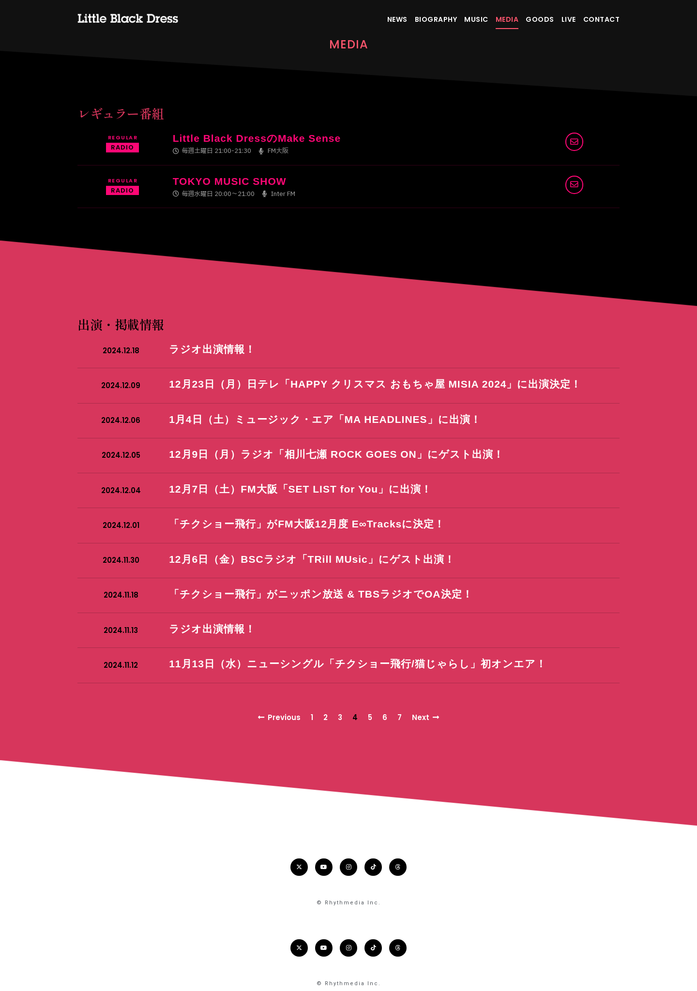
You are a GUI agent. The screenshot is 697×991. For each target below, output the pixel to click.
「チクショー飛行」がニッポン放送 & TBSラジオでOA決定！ (320, 594)
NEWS (397, 19)
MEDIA (507, 19)
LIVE (568, 19)
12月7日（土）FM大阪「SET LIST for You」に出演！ (300, 489)
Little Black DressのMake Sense (257, 138)
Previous (279, 717)
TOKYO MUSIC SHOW (230, 181)
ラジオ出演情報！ (212, 349)
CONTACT (601, 19)
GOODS (540, 19)
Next (425, 717)
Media (348, 44)
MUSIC (476, 19)
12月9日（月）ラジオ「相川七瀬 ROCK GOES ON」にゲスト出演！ (336, 454)
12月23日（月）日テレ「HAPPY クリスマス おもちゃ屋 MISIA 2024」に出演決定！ (375, 384)
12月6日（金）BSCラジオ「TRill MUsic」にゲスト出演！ (312, 559)
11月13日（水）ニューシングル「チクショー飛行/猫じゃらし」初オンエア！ (357, 663)
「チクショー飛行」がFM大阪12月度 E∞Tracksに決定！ (307, 523)
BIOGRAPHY (436, 19)
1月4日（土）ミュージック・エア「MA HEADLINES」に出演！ (325, 419)
